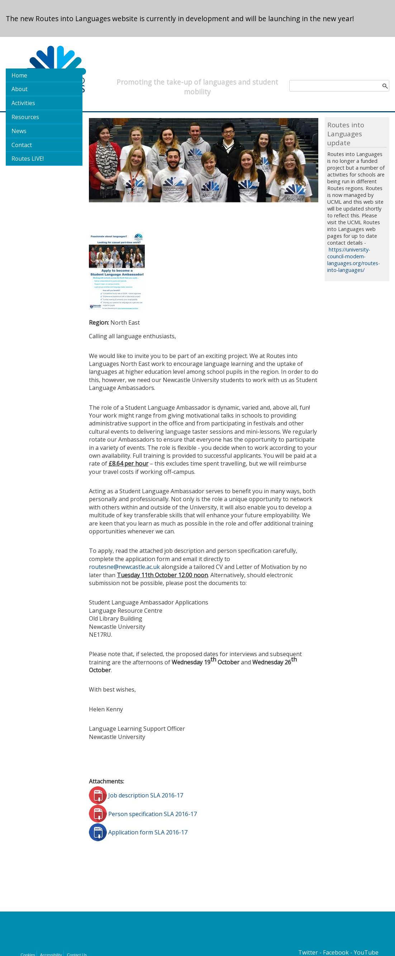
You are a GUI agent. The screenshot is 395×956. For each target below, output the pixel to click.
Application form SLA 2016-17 (147, 832)
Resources (25, 117)
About (19, 89)
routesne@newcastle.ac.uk (124, 567)
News (19, 131)
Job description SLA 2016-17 (145, 795)
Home (19, 75)
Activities (23, 103)
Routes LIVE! (27, 159)
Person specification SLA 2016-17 (152, 814)
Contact (21, 145)
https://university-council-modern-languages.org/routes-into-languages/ (353, 259)
